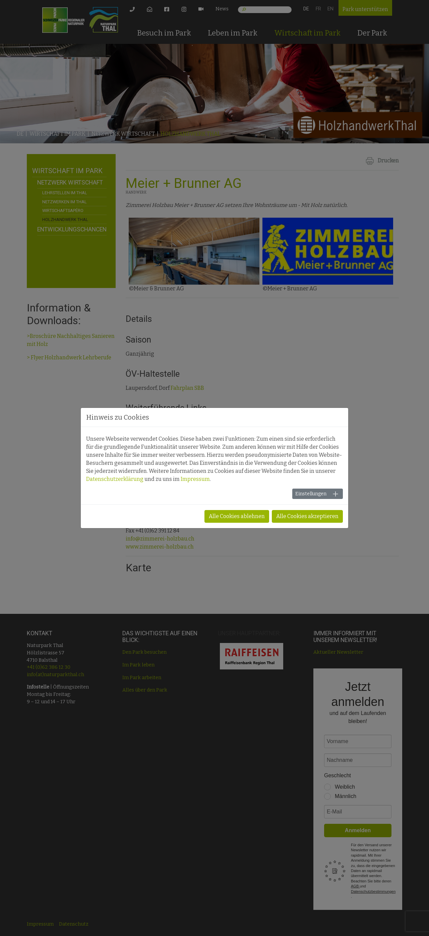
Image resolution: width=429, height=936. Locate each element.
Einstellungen (310, 494)
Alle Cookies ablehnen (237, 516)
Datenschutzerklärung (114, 479)
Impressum (195, 479)
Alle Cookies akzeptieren (307, 516)
